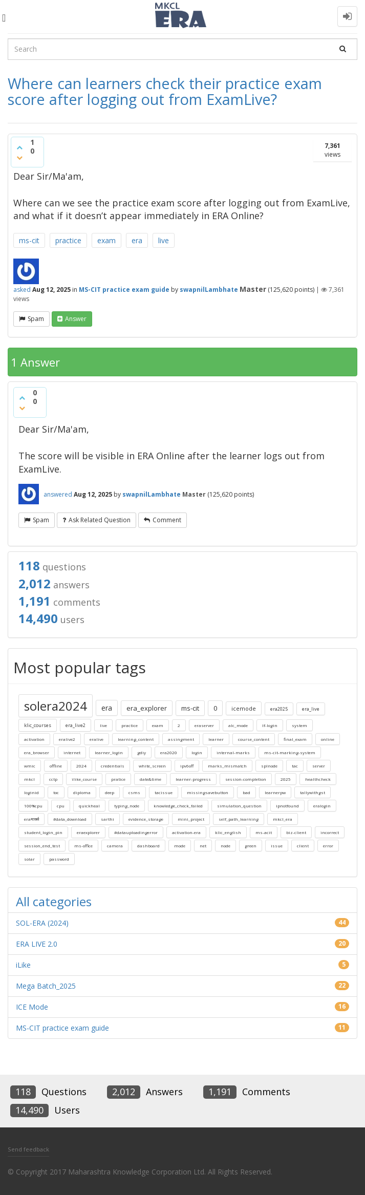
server (318, 766)
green (250, 845)
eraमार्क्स (31, 819)
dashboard (148, 845)
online (327, 739)
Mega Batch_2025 (46, 986)
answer (76, 318)
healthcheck (318, 779)
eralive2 (67, 739)
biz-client (296, 832)
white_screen (152, 766)
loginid (31, 792)
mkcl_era (282, 819)
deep (109, 792)
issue (277, 845)
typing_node (126, 805)
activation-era (186, 832)
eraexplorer (88, 832)
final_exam (295, 739)
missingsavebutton (207, 792)
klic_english (228, 832)
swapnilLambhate (209, 289)
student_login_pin (43, 832)
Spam (36, 318)
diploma (82, 792)
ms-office (83, 845)
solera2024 (55, 705)
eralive (96, 739)
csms (134, 792)
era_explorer (146, 708)
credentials (112, 766)
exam (106, 240)
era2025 (279, 709)
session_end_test (42, 845)
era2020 (168, 752)
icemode (243, 708)
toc (56, 792)
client (303, 845)
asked (22, 289)
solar (29, 859)
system (299, 725)
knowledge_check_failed (178, 805)
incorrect (329, 832)
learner (216, 739)
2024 (81, 766)
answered (58, 494)
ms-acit (263, 832)
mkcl (29, 779)
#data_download (70, 819)
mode (179, 845)
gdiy (141, 752)
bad (246, 792)
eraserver (204, 725)
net (203, 845)
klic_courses (37, 725)
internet (71, 752)
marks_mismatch (227, 766)
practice (68, 240)
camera (115, 845)
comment (167, 520)
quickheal (89, 805)
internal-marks (233, 752)
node (225, 845)
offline (56, 766)
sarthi (107, 819)
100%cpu (33, 805)
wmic (29, 766)
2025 (286, 779)
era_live (310, 709)
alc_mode (238, 725)
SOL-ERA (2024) (42, 923)
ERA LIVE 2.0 (36, 944)
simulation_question (239, 805)
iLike (23, 965)
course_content (253, 739)
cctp (53, 779)
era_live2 (75, 725)
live (163, 240)
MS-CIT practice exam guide (124, 289)
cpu (61, 805)
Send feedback (28, 1149)
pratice (118, 779)
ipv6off (187, 766)
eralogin (322, 805)
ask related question (100, 520)
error (328, 845)
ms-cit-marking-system (289, 752)
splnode (269, 766)
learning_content (136, 739)
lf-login (269, 725)
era (137, 240)
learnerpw (275, 792)
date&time (150, 779)
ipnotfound (287, 805)
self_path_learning (239, 819)
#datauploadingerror (136, 832)
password (59, 859)
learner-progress (193, 779)
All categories (54, 901)
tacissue (164, 792)
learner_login (109, 752)
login (196, 752)
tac (295, 766)
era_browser (36, 752)
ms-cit (29, 240)
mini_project (191, 819)
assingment (181, 739)
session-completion (245, 779)
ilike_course (84, 779)
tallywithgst (312, 792)
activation (34, 739)
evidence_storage (145, 819)
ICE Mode (32, 1007)
